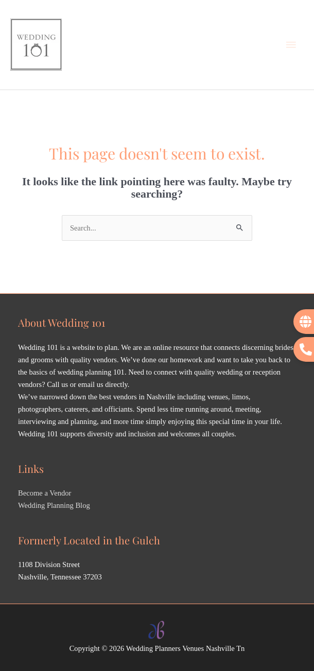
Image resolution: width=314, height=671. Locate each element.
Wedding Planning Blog (54, 505)
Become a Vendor (44, 493)
